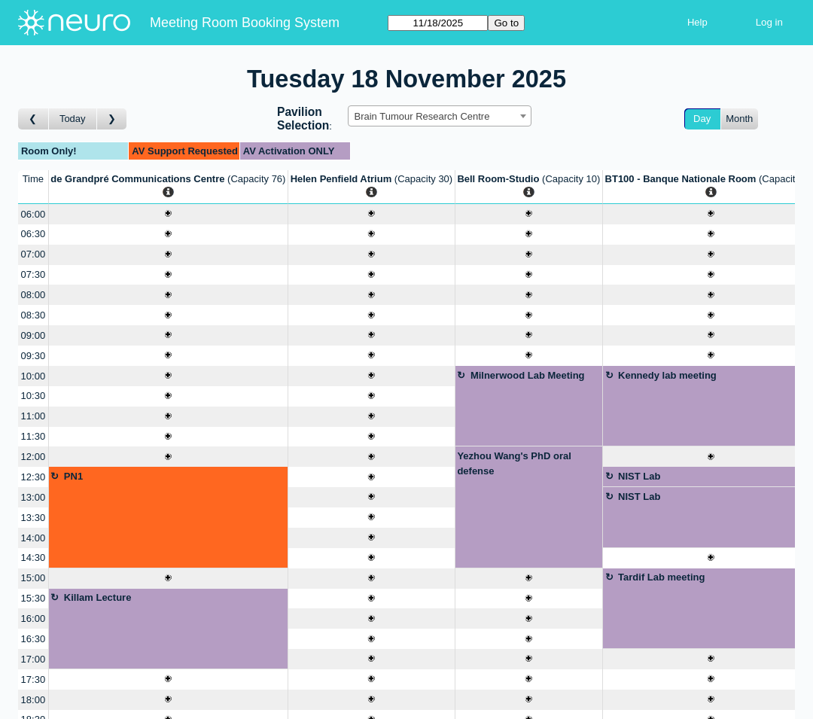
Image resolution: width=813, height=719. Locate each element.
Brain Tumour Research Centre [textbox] (422, 116)
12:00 (33, 456)
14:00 (33, 538)
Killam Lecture (98, 597)
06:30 (33, 233)
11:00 (33, 416)
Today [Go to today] (72, 118)
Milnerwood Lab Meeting (527, 375)
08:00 (33, 294)
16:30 (33, 638)
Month (739, 118)
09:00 (33, 335)
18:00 (33, 699)
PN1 (73, 476)
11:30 (33, 436)
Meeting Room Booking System (245, 22)
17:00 (33, 659)
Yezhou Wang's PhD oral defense (514, 463)
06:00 (33, 214)
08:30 (33, 315)
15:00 (33, 577)
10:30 (33, 395)
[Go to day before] (33, 119)
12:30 (33, 477)
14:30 (33, 557)
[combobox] (439, 115)
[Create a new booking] (168, 214)
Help (697, 22)
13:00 (33, 497)
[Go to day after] (112, 119)
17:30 (33, 679)
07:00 (33, 254)
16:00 (33, 618)
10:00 (33, 376)
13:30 (33, 517)
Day (702, 118)
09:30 (33, 355)
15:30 (33, 598)
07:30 (33, 274)
